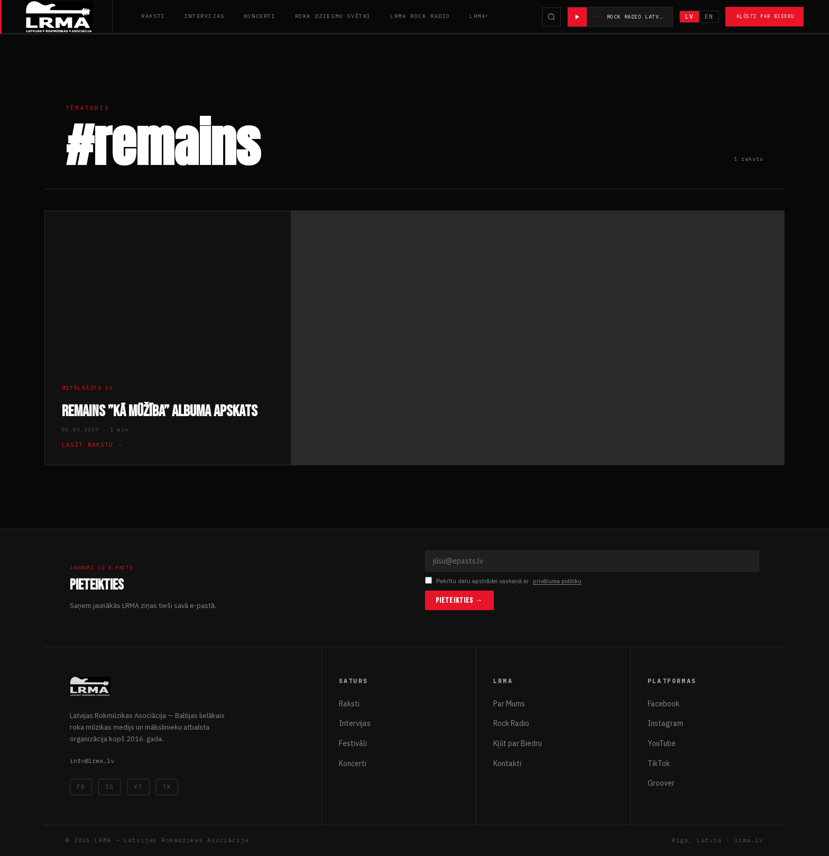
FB (81, 786)
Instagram (665, 723)
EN (709, 16)
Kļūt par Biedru (517, 743)
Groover (661, 783)
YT (138, 786)
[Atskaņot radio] (577, 16)
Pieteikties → (459, 600)
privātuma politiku (557, 581)
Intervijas (205, 16)
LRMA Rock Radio (420, 16)
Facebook (663, 703)
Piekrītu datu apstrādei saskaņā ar (503, 581)
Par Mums (509, 703)
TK (167, 786)
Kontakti (507, 763)
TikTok (659, 763)
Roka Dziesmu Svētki (333, 16)
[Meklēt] (551, 16)
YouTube (662, 743)
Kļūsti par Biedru (765, 16)
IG (109, 786)
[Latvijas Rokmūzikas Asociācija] (69, 16)
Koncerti (260, 16)
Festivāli (353, 743)
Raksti (153, 16)
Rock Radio (511, 723)
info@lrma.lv (92, 761)
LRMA (477, 16)
